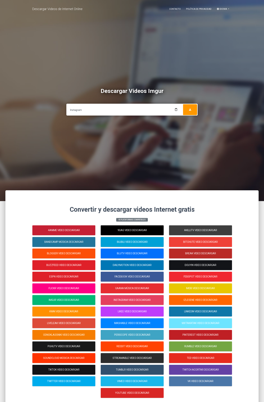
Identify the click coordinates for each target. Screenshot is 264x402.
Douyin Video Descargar (200, 265)
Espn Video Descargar (63, 276)
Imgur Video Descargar (64, 299)
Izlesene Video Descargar (200, 299)
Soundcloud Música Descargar (64, 358)
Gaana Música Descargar (132, 288)
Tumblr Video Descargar (132, 369)
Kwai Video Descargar (63, 311)
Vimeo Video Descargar (132, 381)
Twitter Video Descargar (64, 381)
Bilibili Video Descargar (132, 241)
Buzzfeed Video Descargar (63, 265)
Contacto (175, 9)
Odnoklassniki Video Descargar (64, 334)
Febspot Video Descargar (200, 276)
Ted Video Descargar (200, 358)
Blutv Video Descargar (132, 253)
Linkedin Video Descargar (200, 311)
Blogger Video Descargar (64, 253)
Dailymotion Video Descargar (132, 265)
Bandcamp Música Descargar (63, 241)
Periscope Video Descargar (132, 334)
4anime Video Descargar (64, 230)
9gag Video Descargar (132, 230)
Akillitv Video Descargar (200, 230)
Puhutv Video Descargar (64, 346)
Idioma (222, 9)
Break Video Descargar (200, 253)
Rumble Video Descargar (200, 346)
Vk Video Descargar (200, 381)
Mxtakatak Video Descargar (200, 323)
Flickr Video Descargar (64, 288)
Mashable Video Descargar (132, 323)
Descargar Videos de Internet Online (57, 9)
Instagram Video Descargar (132, 299)
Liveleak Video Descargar (64, 323)
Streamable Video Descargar (132, 358)
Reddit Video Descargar (132, 346)
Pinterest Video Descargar (201, 334)
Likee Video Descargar (132, 311)
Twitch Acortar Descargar (200, 369)
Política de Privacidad (198, 9)
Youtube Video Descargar (132, 392)
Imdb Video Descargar (200, 288)
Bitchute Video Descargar (200, 241)
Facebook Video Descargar (132, 276)
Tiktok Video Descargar (63, 369)
